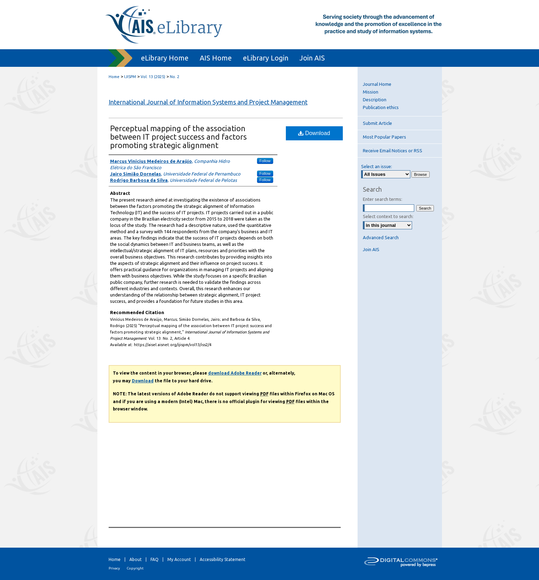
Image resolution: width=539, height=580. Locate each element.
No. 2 (174, 77)
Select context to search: (388, 216)
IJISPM (130, 77)
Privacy (114, 568)
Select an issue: (376, 166)
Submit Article (377, 123)
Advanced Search (381, 237)
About (135, 559)
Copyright (135, 568)
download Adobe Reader (235, 373)
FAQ (154, 559)
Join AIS (371, 249)
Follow (265, 161)
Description (374, 99)
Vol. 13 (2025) (153, 77)
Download (314, 133)
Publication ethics (381, 107)
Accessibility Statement (222, 559)
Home (114, 77)
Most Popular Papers (384, 136)
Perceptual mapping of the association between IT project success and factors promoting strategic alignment (178, 136)
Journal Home (377, 84)
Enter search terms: (382, 199)
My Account (179, 559)
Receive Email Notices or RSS (392, 150)
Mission (370, 91)
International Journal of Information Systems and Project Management (208, 102)
